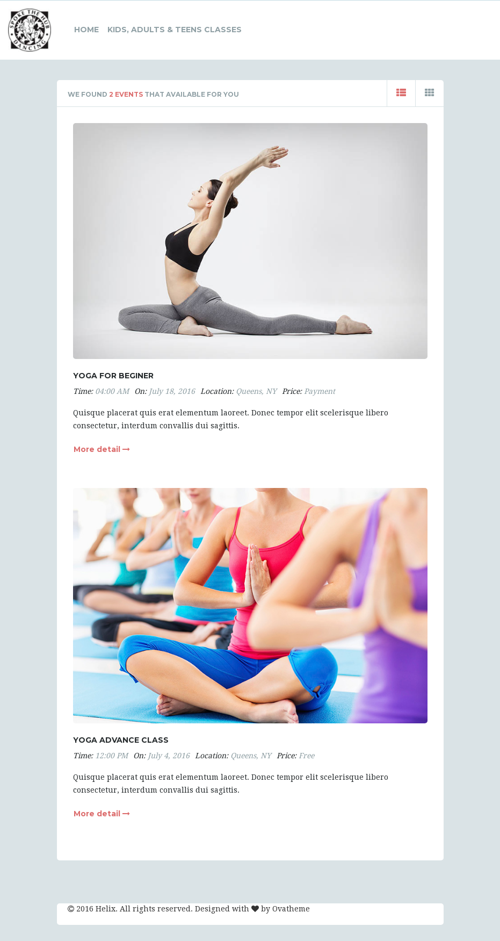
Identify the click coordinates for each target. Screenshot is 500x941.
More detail (102, 449)
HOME (86, 29)
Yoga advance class (121, 740)
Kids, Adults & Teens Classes (174, 29)
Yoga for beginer (113, 375)
